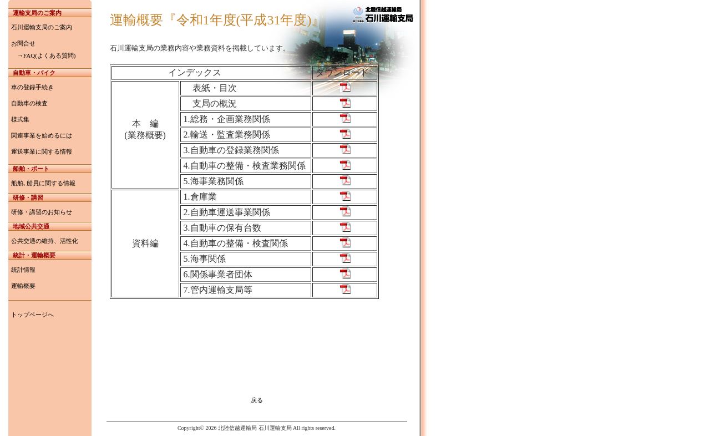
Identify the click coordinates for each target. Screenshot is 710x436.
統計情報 (23, 269)
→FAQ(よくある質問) (43, 55)
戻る (257, 400)
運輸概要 (23, 285)
